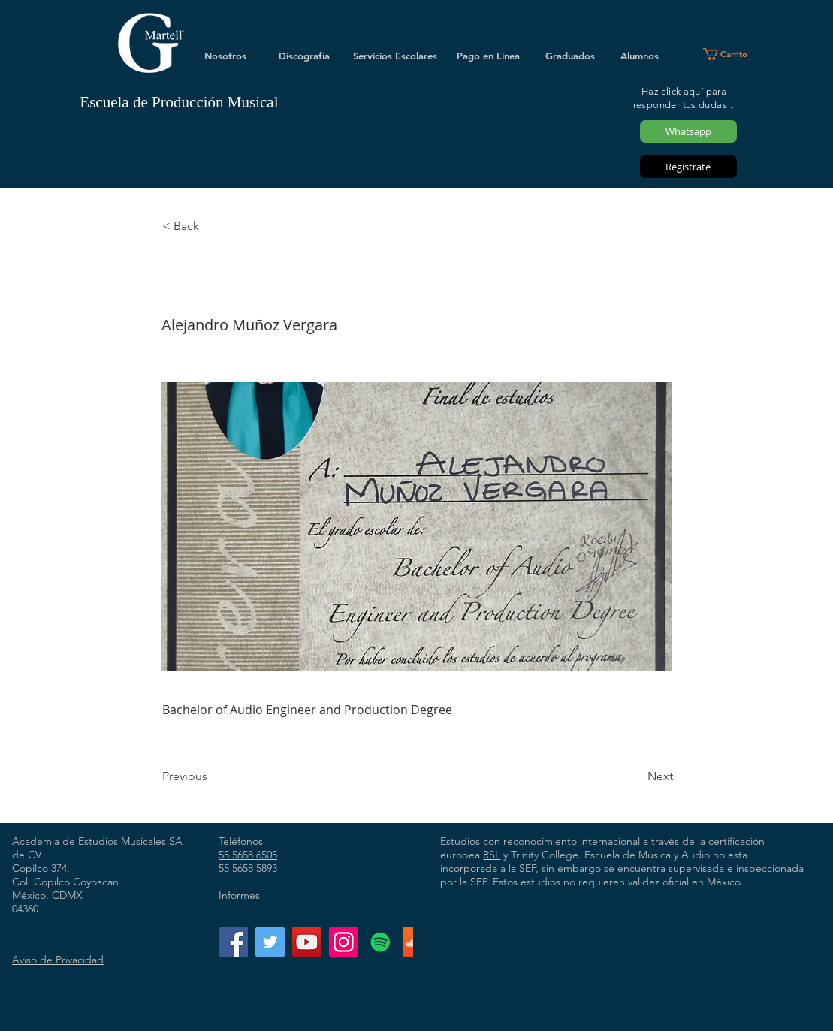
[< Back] (211, 226)
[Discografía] (304, 55)
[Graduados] (570, 55)
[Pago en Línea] (488, 55)
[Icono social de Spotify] (380, 942)
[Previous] (211, 776)
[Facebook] (233, 942)
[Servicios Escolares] (395, 55)
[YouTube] (306, 942)
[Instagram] (343, 942)
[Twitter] (270, 942)
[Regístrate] (688, 166)
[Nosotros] (225, 55)
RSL (491, 854)
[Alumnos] (640, 55)
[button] (731, 54)
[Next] (635, 776)
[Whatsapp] (688, 131)
